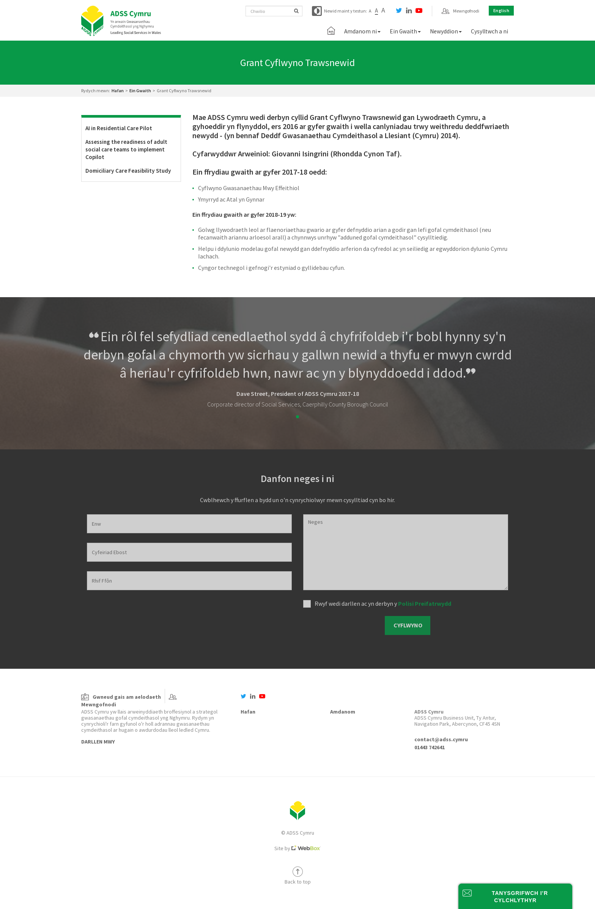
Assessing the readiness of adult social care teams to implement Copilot (126, 149)
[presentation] (341, 625)
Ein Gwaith (140, 90)
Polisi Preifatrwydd (424, 603)
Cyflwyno (408, 625)
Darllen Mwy (98, 742)
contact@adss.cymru (441, 739)
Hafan (118, 90)
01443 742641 (429, 747)
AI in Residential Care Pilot (118, 128)
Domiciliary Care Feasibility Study (128, 170)
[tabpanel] (297, 368)
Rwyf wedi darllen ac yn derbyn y (383, 603)
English (501, 10)
